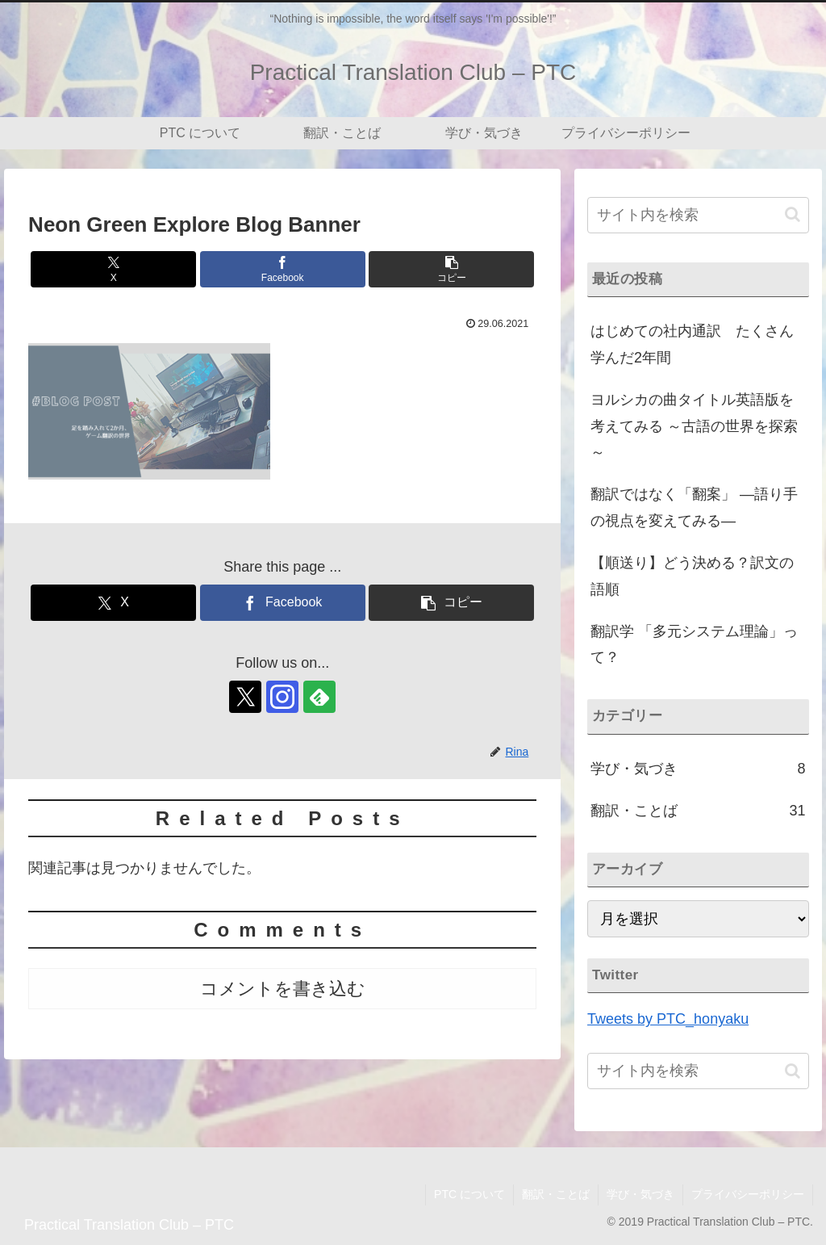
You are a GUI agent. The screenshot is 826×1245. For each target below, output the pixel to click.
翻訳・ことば (556, 1194)
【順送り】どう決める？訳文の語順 (692, 576)
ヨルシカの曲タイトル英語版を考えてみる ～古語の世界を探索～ (694, 426)
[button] (451, 269)
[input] (697, 215)
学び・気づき (640, 1194)
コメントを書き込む (282, 989)
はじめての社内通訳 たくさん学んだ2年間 (692, 344)
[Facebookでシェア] (282, 269)
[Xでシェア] (113, 269)
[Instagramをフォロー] (282, 697)
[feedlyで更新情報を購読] (319, 697)
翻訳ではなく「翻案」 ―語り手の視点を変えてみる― (694, 507)
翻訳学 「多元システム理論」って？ (694, 644)
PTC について (469, 1194)
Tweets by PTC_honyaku (668, 1019)
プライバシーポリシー (747, 1194)
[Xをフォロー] (245, 697)
